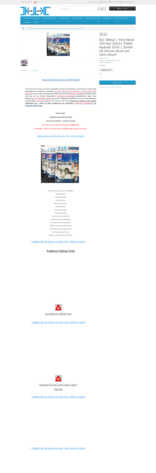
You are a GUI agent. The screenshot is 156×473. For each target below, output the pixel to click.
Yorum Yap (118, 87)
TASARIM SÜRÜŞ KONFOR (49, 18)
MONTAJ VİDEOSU (65, 18)
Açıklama (24, 70)
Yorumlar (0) (34, 70)
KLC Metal (106, 58)
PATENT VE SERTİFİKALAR (121, 18)
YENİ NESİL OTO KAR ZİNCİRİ (31, 18)
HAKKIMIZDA (27, 22)
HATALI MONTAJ (77, 18)
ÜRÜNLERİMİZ (107, 18)
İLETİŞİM (36, 22)
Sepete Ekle (117, 83)
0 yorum (111, 87)
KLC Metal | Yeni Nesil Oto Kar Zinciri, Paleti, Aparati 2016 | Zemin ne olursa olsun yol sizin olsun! (56, 28)
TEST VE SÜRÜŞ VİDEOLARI (92, 18)
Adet (100, 73)
